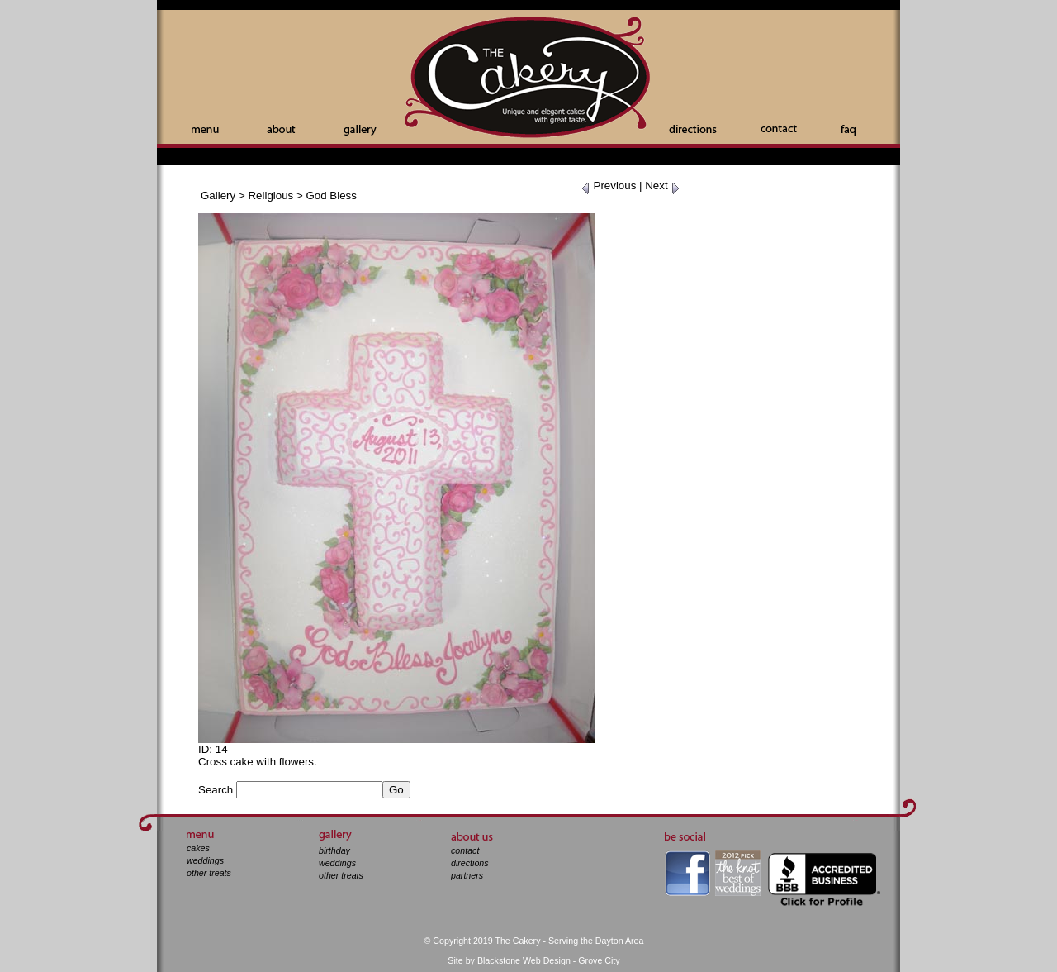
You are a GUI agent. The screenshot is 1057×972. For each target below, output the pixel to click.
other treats (209, 873)
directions (470, 863)
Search (215, 790)
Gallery (360, 130)
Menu (205, 130)
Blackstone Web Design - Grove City (548, 960)
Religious (270, 195)
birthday (334, 850)
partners (467, 875)
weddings (205, 860)
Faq (848, 130)
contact (465, 850)
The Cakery (528, 79)
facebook (687, 873)
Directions (693, 129)
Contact (779, 128)
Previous (609, 185)
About (281, 129)
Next (662, 185)
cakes (198, 848)
